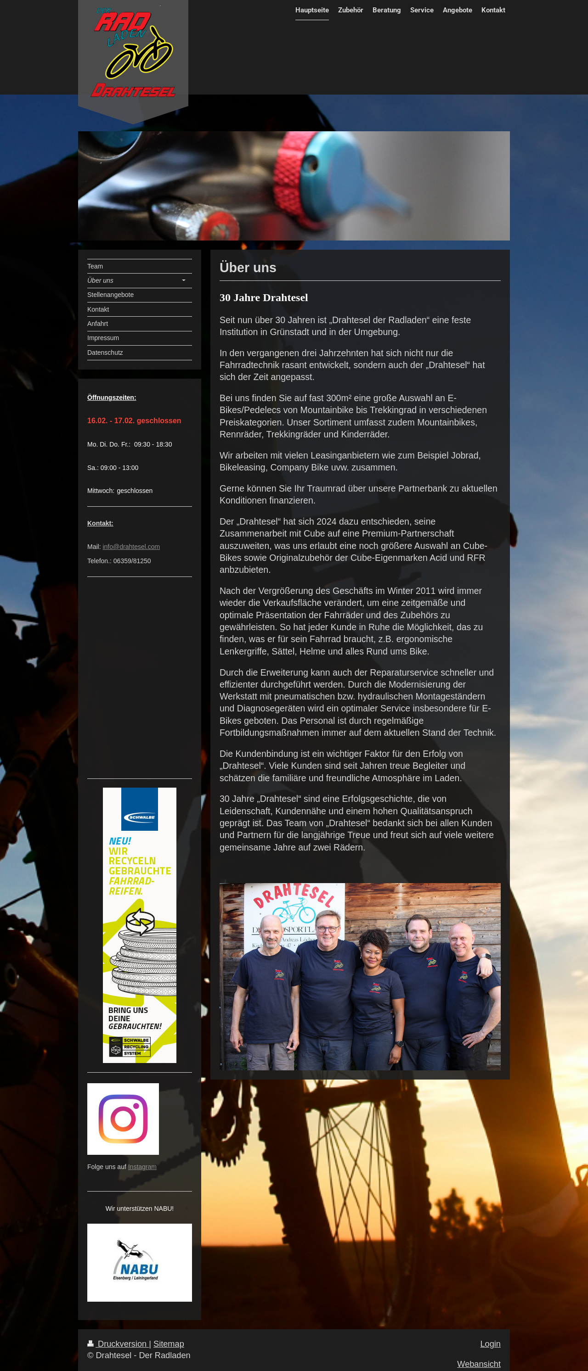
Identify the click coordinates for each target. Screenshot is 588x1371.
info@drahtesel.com (131, 546)
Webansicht (479, 1364)
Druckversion (118, 1344)
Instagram (142, 1166)
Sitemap (168, 1344)
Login (490, 1344)
